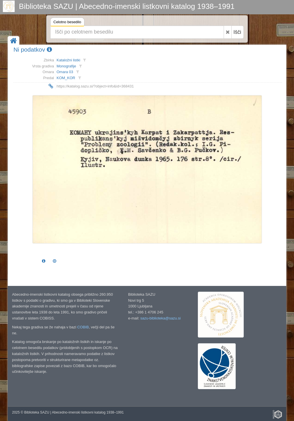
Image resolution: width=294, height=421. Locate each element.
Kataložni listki (68, 60)
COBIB (83, 327)
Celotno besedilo (67, 23)
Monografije (66, 66)
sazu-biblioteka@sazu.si (160, 318)
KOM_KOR (66, 78)
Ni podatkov (32, 49)
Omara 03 (65, 72)
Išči (237, 32)
